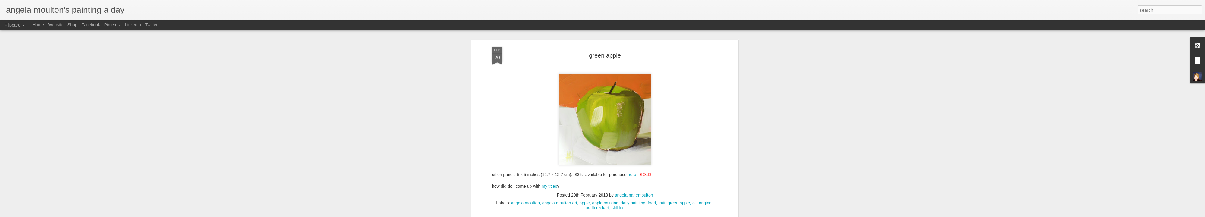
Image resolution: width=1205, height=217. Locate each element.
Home (38, 24)
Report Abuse (663, 213)
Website (55, 24)
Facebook (90, 24)
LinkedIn (133, 24)
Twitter (151, 24)
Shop (72, 24)
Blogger (645, 213)
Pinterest (112, 24)
